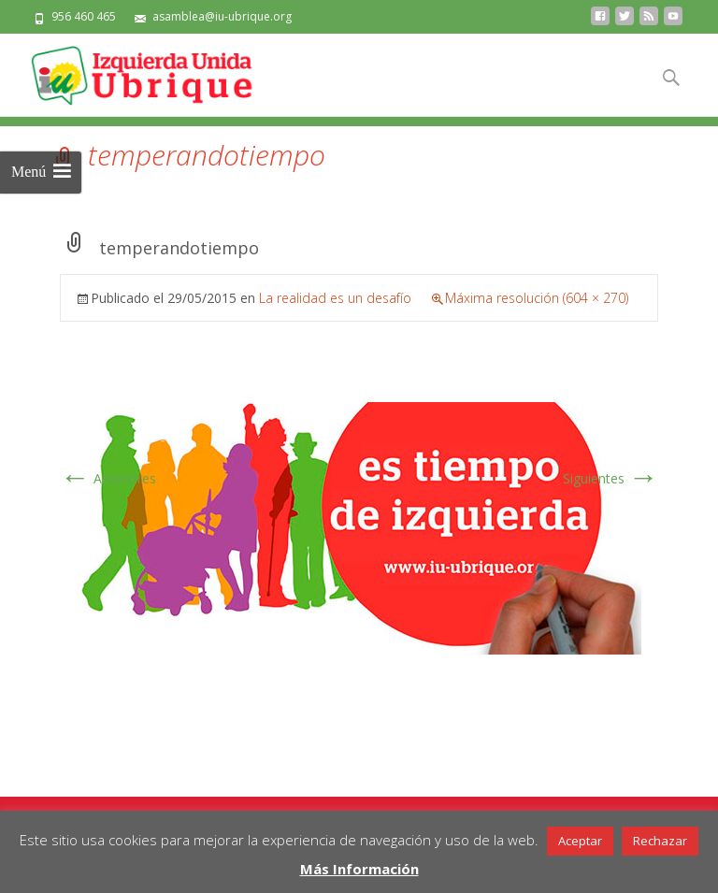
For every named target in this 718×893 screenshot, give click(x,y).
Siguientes (610, 478)
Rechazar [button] (660, 840)
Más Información (359, 868)
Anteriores (108, 478)
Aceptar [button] (580, 840)
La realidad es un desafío (335, 298)
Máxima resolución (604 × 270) (536, 298)
